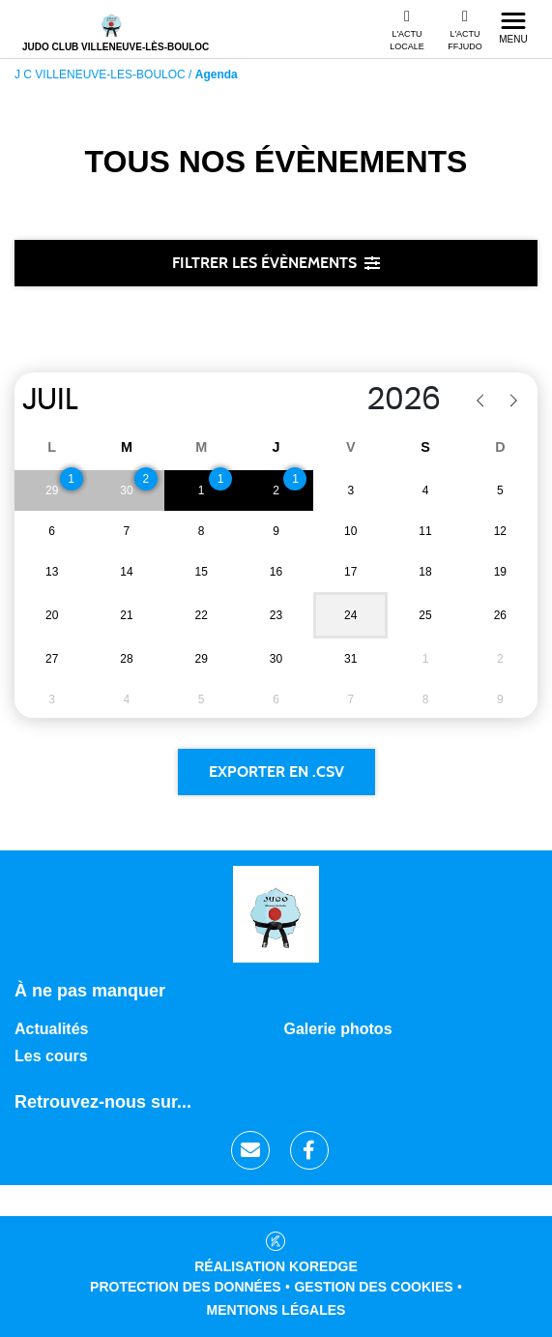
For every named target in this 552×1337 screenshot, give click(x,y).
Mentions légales (276, 1310)
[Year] (347, 399)
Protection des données (185, 1286)
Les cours (51, 1056)
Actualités (51, 1029)
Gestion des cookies (373, 1286)
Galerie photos (338, 1029)
